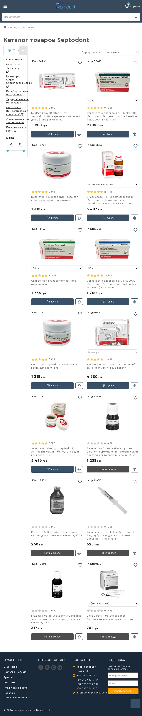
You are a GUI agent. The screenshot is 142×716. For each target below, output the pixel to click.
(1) (13, 67)
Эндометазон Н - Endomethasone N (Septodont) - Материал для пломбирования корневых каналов (110, 200)
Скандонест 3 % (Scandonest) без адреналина (53, 282)
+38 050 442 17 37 (87, 679)
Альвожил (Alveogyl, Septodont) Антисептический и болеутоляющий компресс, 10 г (55, 451)
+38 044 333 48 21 (87, 675)
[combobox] (112, 101)
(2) (17, 110)
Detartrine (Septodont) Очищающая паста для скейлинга (54, 366)
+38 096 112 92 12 (87, 684)
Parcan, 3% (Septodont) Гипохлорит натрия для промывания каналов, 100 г (56, 534)
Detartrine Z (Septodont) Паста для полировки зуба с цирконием (54, 199)
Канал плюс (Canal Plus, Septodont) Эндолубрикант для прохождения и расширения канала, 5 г (110, 535)
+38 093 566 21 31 (87, 688)
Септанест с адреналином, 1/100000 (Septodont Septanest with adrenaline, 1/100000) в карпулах (112, 284)
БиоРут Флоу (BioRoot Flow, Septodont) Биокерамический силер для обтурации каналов (55, 116)
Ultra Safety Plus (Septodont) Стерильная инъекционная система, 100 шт (110, 619)
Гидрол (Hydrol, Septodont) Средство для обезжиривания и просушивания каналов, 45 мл (56, 619)
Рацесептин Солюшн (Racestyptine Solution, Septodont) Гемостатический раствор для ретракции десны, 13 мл (112, 451)
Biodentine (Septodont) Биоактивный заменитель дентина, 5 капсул (111, 366)
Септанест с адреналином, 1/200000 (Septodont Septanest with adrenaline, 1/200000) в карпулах (112, 116)
